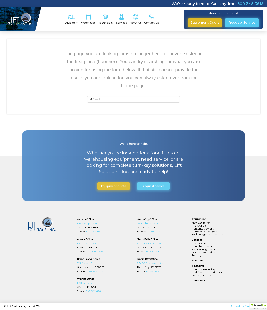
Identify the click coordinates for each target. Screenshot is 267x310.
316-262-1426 (93, 291)
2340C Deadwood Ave (150, 263)
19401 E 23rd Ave (86, 243)
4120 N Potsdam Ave (149, 243)
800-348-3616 (250, 3)
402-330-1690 (94, 231)
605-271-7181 (153, 251)
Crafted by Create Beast (246, 306)
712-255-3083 (154, 231)
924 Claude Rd (85, 263)
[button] (71, 19)
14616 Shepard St (87, 223)
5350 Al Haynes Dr (148, 223)
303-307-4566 (94, 251)
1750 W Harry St (86, 283)
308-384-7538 (94, 271)
